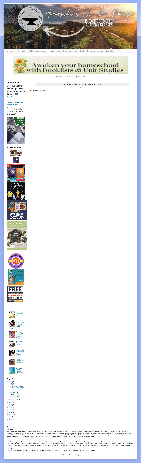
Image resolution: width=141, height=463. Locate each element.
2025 (10, 402)
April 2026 (14, 392)
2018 (10, 419)
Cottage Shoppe (54, 51)
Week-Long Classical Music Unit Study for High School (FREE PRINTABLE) (17, 324)
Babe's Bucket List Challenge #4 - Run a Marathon (20, 352)
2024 (10, 405)
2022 (10, 409)
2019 (10, 417)
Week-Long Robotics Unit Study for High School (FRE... (17, 387)
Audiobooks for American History (20, 343)
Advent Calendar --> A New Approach (20, 361)
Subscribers (110, 51)
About (100, 51)
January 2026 (14, 399)
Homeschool (10, 51)
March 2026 (14, 394)
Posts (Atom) (41, 90)
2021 (10, 412)
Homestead (67, 51)
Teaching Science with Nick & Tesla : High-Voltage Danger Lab (20, 335)
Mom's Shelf (79, 51)
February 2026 (15, 397)
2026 (10, 382)
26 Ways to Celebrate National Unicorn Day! (19, 370)
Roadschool (22, 51)
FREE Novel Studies (37, 51)
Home (82, 87)
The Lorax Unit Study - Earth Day (20, 313)
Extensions (91, 51)
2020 (10, 414)
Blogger (78, 455)
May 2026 (13, 384)
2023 (10, 407)
